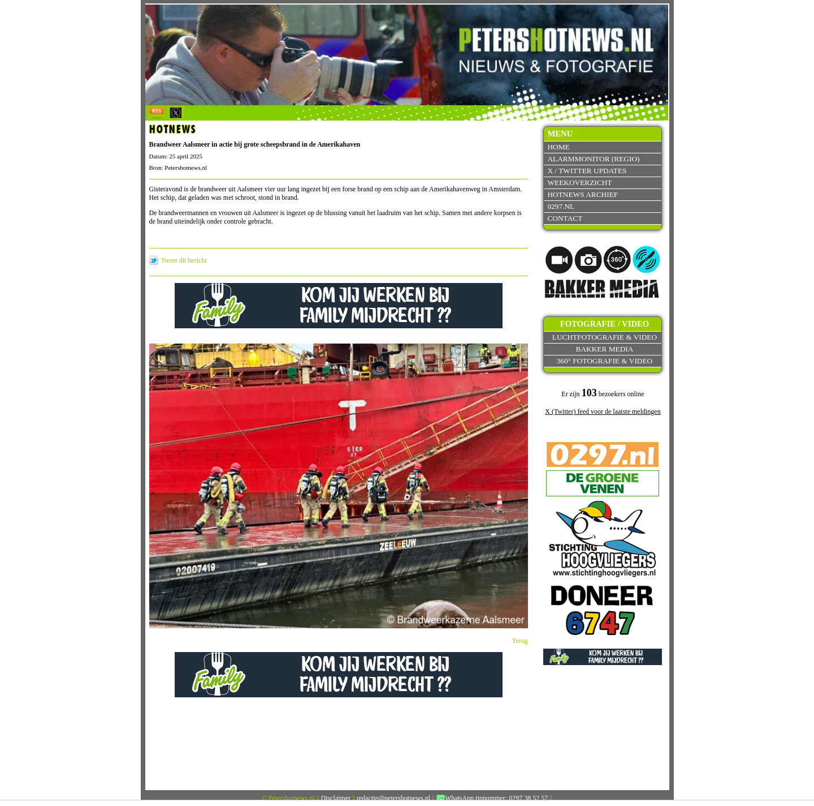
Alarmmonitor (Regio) (593, 159)
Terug (520, 641)
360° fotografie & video (605, 361)
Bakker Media (605, 349)
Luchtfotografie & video (604, 337)
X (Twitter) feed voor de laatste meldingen (602, 411)
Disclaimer (336, 798)
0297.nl (560, 206)
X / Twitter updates (586, 170)
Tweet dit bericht (184, 260)
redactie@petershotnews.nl (393, 798)
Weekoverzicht (579, 182)
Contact (564, 218)
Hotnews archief (582, 194)
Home (558, 147)
